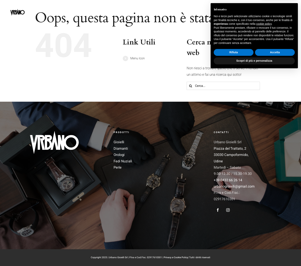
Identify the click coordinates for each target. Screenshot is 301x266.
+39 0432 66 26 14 (228, 180)
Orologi (119, 154)
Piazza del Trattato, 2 (230, 148)
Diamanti (121, 148)
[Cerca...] (223, 86)
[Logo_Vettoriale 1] (54, 132)
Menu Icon (137, 58)
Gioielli (119, 142)
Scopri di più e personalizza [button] (254, 255)
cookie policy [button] (264, 218)
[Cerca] (191, 86)
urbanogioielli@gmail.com (234, 186)
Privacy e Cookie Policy (176, 257)
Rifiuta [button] (233, 246)
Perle (118, 167)
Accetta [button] (275, 246)
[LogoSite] (17, 6)
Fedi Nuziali (123, 161)
